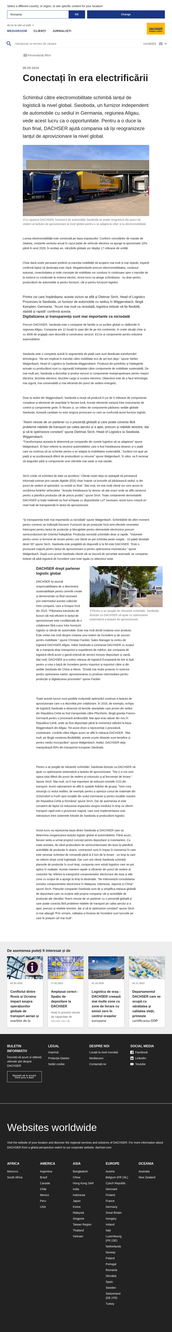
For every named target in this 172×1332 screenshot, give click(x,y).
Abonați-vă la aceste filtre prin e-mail (24, 1076)
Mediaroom (17, 31)
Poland (110, 1258)
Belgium (111, 1177)
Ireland (110, 1224)
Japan (77, 1201)
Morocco (12, 1171)
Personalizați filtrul (37, 55)
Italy (108, 1230)
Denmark (111, 1189)
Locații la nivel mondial (103, 1052)
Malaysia (78, 1212)
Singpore (78, 1218)
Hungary (111, 1218)
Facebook (139, 1052)
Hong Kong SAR (83, 1183)
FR (120, 1177)
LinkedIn (138, 1058)
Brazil (43, 1177)
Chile (43, 1189)
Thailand (78, 1230)
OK (77, 14)
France (110, 1201)
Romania (111, 1270)
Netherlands (113, 1246)
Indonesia (79, 1195)
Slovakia (111, 1276)
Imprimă (53, 1052)
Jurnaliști (62, 31)
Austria (110, 1171)
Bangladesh (80, 1171)
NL (125, 1177)
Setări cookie (56, 1064)
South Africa (15, 1177)
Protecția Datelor (58, 1058)
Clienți (40, 31)
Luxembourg (114, 1236)
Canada (45, 1183)
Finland (110, 1195)
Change (126, 14)
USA (43, 1206)
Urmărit (149, 44)
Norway (110, 1252)
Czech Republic (116, 1183)
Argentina (46, 1171)
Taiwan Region (82, 1224)
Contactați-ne (97, 1064)
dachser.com (103, 1147)
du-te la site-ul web (21, 25)
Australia (144, 1171)
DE (114, 1240)
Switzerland (113, 1293)
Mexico (44, 1195)
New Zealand (147, 1177)
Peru (43, 1201)
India (76, 1189)
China (76, 1177)
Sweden (111, 1287)
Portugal (111, 1264)
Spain (109, 1281)
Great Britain (114, 1212)
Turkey (110, 1303)
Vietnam (78, 1236)
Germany (111, 1206)
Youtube (138, 1064)
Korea (76, 1206)
